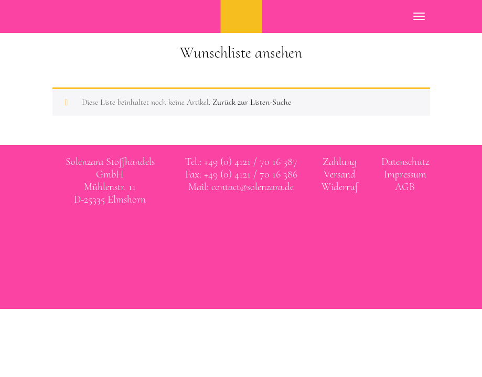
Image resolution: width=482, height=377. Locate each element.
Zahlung (340, 162)
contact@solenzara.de (252, 187)
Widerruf (340, 187)
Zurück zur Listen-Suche (251, 102)
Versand (340, 174)
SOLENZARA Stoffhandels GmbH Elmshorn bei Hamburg (241, 16)
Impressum (405, 174)
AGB (405, 187)
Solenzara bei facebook (230, 229)
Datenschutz (405, 162)
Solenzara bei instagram (251, 229)
